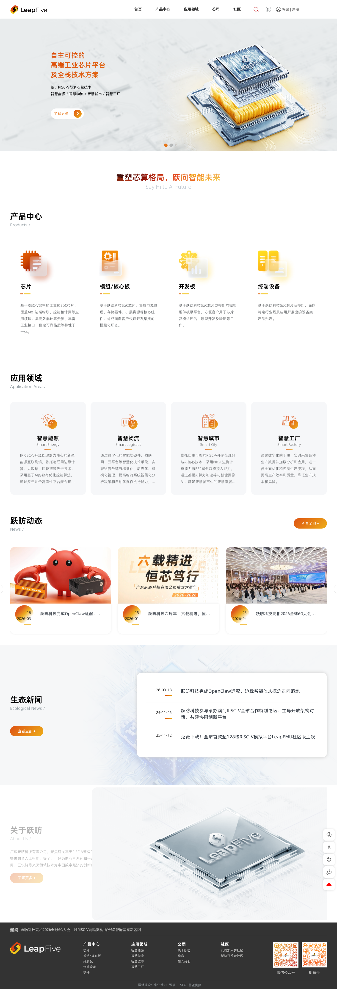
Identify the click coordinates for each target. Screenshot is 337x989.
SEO (183, 985)
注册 (295, 9)
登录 (285, 9)
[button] (166, 145)
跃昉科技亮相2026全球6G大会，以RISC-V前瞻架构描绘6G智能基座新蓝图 (81, 930)
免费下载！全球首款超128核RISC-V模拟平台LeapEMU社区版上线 (248, 737)
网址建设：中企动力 (152, 985)
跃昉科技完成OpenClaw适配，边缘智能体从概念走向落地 (240, 691)
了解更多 (67, 113)
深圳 (172, 985)
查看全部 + (310, 523)
